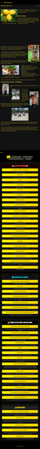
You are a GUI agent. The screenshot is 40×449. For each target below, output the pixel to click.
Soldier (7, 95)
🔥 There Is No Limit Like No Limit (16, 158)
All (8, 156)
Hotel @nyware (7, 2)
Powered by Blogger (20, 446)
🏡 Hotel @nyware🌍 (16, 156)
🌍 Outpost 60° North (27, 156)
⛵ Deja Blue (28, 158)
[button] (38, 6)
